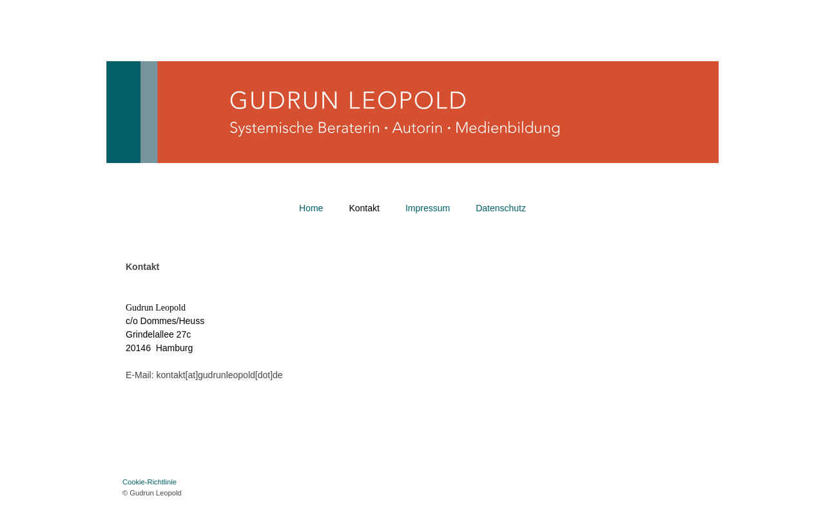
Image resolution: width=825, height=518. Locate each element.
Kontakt (364, 208)
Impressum (427, 208)
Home (311, 208)
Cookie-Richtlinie (149, 482)
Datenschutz (501, 208)
